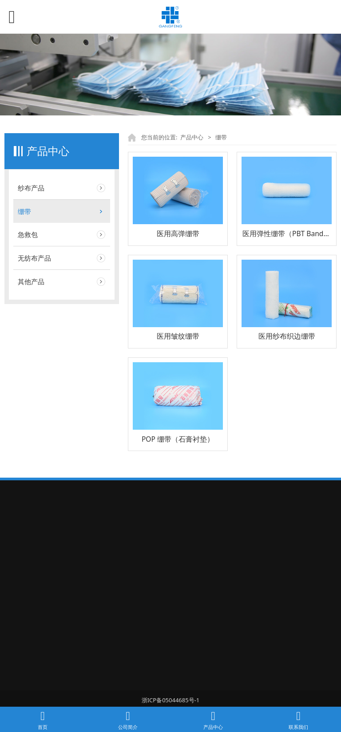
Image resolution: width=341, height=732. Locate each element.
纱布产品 (31, 187)
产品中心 (191, 137)
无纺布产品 (34, 257)
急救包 (28, 234)
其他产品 (31, 281)
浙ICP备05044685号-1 (171, 700)
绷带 (24, 211)
